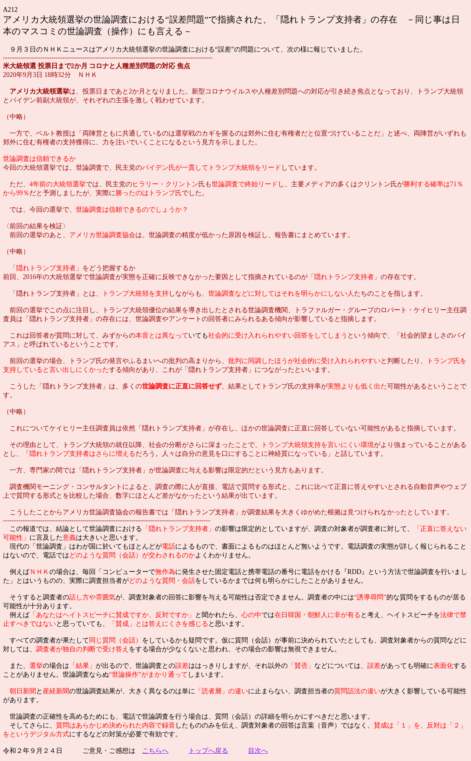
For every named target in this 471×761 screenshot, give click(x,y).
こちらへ (155, 750)
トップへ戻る (208, 750)
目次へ (258, 750)
